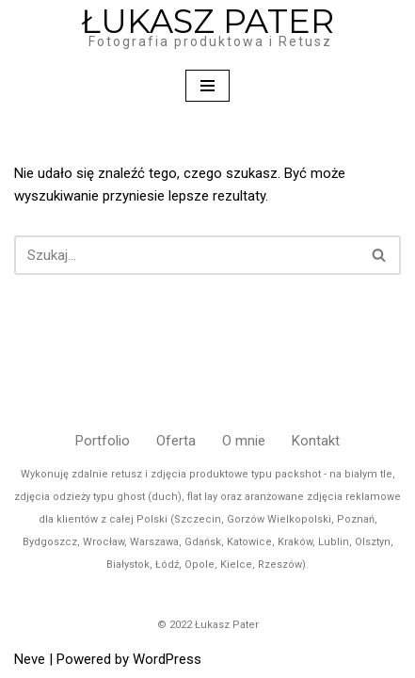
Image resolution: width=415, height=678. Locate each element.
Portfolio (102, 440)
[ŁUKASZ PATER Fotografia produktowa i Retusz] (207, 33)
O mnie (243, 440)
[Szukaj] (186, 255)
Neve (29, 659)
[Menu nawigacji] (207, 86)
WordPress (167, 659)
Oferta (176, 440)
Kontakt (316, 440)
